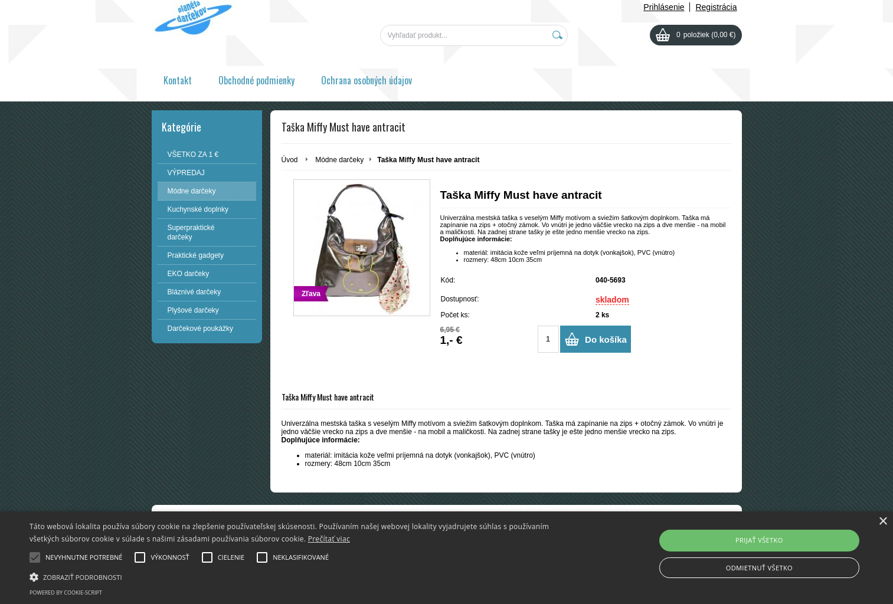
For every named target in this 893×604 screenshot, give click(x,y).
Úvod (290, 160)
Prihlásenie (663, 7)
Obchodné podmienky (256, 80)
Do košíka (606, 339)
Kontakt (177, 80)
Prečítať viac (329, 539)
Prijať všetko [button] (759, 540)
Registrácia (716, 7)
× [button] (882, 521)
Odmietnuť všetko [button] (759, 567)
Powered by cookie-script (66, 592)
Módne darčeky (339, 160)
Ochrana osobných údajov (366, 80)
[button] (300, 576)
